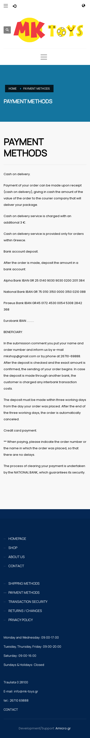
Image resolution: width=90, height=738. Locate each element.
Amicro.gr (63, 728)
